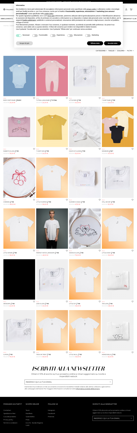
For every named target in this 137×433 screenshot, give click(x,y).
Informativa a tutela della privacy (88, 389)
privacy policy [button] (91, 9)
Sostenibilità (30, 416)
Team (28, 410)
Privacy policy (8, 420)
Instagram (51, 410)
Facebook (51, 413)
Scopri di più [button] (24, 43)
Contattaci (7, 410)
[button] (130, 51)
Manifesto (29, 413)
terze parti (51, 16)
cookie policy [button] (48, 13)
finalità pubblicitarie (29, 20)
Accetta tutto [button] (112, 43)
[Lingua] (10, 9)
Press (27, 420)
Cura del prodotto (9, 416)
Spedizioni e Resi (9, 413)
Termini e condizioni (10, 423)
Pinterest (51, 416)
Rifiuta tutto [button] (95, 43)
